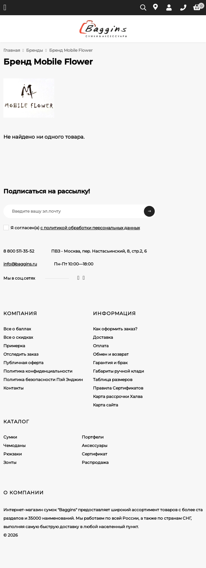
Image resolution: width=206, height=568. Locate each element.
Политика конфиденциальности (37, 371)
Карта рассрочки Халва (118, 396)
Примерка (14, 345)
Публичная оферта (23, 362)
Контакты (13, 387)
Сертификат (94, 453)
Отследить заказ (20, 354)
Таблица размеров (112, 379)
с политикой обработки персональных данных (90, 227)
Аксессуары (94, 445)
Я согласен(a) (71, 227)
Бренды (34, 50)
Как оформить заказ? (115, 328)
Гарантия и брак (110, 362)
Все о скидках (18, 337)
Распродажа (95, 462)
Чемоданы (14, 445)
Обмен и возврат (111, 354)
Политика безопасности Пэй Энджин (43, 379)
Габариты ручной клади (118, 371)
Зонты (9, 462)
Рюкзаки (12, 453)
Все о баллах (17, 328)
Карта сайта (105, 404)
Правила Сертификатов (118, 387)
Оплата (101, 345)
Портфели (93, 437)
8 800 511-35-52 (18, 251)
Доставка (103, 337)
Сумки (10, 437)
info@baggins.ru (20, 263)
